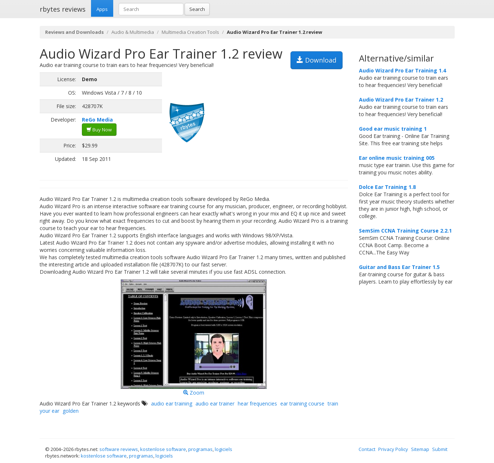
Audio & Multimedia (132, 32)
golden (71, 410)
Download (316, 60)
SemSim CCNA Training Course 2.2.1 (405, 230)
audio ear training (171, 403)
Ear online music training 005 (397, 157)
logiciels (223, 449)
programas (200, 449)
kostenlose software (163, 449)
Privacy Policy (393, 449)
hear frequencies (257, 403)
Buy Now (99, 129)
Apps (102, 9)
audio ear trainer (214, 403)
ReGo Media (97, 119)
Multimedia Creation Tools (190, 32)
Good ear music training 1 (393, 128)
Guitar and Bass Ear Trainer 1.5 (399, 267)
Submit (439, 449)
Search (197, 9)
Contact (367, 449)
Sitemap (420, 449)
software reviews (118, 449)
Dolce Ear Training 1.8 (387, 186)
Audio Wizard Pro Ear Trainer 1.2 (401, 99)
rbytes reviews (63, 9)
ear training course (302, 403)
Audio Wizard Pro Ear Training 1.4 (402, 70)
